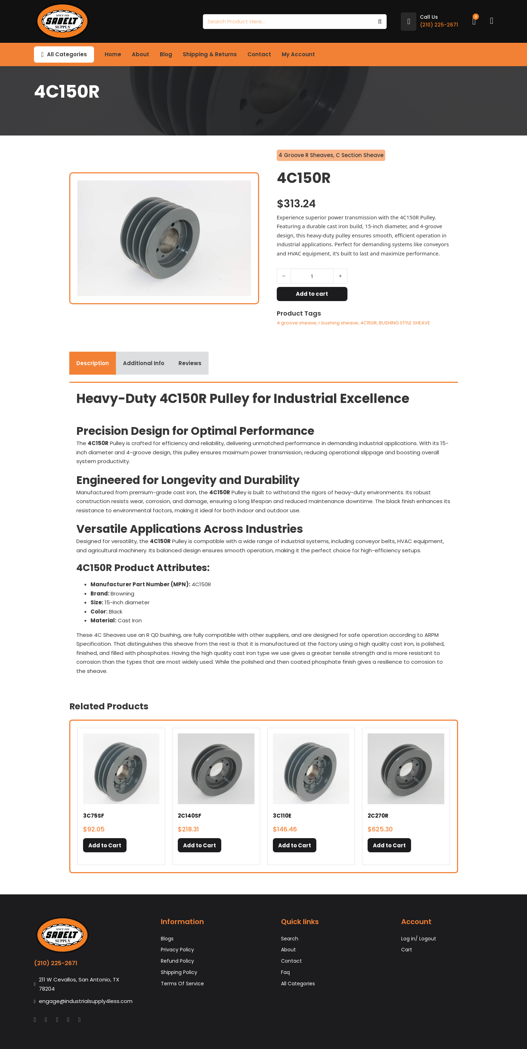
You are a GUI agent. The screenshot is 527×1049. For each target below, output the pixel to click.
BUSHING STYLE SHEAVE (404, 322)
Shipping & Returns (210, 54)
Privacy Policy (177, 949)
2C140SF (189, 815)
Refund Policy (177, 960)
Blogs (167, 938)
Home (113, 54)
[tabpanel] (263, 532)
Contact (259, 54)
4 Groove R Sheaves (306, 155)
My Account (298, 54)
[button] (105, 845)
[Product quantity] (312, 276)
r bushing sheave (338, 322)
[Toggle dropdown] (42, 54)
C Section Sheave (359, 155)
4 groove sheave (296, 322)
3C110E (282, 815)
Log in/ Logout (418, 938)
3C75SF (93, 815)
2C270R (378, 815)
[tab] (92, 363)
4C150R (368, 322)
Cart (406, 949)
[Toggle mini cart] (474, 21)
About (140, 54)
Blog (166, 54)
